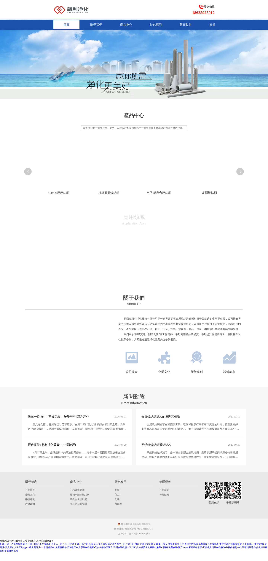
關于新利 (31, 521)
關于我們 (134, 298)
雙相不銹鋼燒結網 (79, 534)
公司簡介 (30, 530)
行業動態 (164, 534)
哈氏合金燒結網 (78, 539)
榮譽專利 (30, 539)
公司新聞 (164, 530)
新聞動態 (165, 521)
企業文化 (30, 534)
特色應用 (121, 521)
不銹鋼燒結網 (77, 530)
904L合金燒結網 (78, 544)
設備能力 (30, 544)
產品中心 (76, 521)
